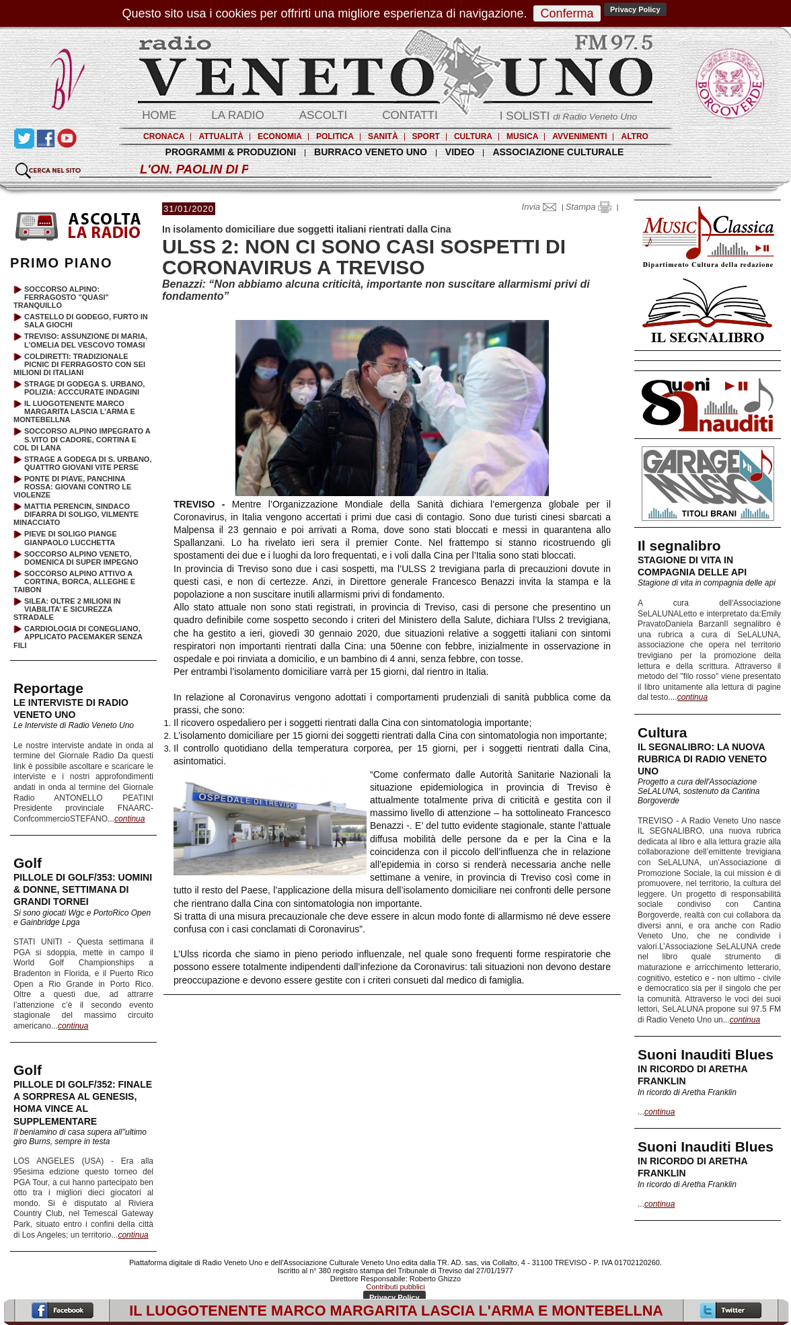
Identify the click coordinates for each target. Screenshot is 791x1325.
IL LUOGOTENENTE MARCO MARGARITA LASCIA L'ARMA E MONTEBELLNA (74, 411)
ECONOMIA (280, 136)
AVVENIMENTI (579, 136)
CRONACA (163, 136)
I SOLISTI (568, 116)
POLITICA (335, 136)
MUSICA (522, 136)
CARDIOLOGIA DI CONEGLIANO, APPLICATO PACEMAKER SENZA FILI (78, 637)
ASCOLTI (323, 115)
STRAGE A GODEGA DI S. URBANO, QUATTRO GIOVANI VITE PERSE (87, 463)
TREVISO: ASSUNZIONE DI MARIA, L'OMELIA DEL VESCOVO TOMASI (85, 340)
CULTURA (473, 136)
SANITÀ (383, 136)
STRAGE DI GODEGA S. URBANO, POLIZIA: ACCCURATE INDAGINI (84, 388)
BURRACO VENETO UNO (370, 152)
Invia (542, 207)
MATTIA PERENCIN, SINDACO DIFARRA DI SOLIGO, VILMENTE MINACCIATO (76, 514)
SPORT (426, 136)
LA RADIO (237, 115)
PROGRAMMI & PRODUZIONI (230, 152)
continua (692, 697)
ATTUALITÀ (220, 136)
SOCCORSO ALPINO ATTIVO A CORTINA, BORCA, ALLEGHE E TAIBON (74, 581)
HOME (159, 115)
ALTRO (634, 136)
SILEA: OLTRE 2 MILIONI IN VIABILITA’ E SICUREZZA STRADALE (66, 609)
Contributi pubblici (395, 1287)
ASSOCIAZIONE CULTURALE (558, 152)
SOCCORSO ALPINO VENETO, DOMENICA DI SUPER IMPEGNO (81, 558)
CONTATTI (409, 115)
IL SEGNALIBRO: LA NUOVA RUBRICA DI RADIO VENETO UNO (702, 758)
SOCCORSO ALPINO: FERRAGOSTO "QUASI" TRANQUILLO (61, 297)
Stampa (588, 207)
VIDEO (460, 152)
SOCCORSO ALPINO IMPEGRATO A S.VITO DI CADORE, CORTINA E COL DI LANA (81, 439)
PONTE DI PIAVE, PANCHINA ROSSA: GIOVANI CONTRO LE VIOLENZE (72, 487)
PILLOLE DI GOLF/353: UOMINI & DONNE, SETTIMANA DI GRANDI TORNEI (82, 889)
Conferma (566, 13)
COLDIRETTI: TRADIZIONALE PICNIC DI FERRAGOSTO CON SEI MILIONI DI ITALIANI (79, 364)
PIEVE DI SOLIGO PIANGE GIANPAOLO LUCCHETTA (70, 538)
